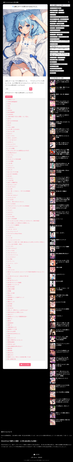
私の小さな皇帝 (12, 331)
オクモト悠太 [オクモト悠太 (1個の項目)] (54, 43)
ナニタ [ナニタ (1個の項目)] (62, 51)
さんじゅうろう (12, 144)
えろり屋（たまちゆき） (14, 129)
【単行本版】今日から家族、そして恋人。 (18, 116)
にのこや (10, 169)
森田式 (9, 320)
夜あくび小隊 (11, 293)
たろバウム (10, 155)
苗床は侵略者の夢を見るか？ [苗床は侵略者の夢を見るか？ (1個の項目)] (57, 70)
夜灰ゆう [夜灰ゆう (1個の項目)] (61, 59)
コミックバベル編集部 (13, 225)
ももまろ (10, 193)
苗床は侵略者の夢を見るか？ (15, 346)
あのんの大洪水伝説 (13, 120)
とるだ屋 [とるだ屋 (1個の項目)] (59, 34)
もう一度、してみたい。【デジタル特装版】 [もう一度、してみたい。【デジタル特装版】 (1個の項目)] (59, 41)
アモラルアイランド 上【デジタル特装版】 (19, 206)
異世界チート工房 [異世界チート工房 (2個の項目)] (55, 19)
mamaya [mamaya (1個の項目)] (53, 23)
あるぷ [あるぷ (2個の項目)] (61, 10)
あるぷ (9, 125)
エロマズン (10, 212)
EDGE (9, 103)
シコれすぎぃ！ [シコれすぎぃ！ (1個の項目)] (54, 51)
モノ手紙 (10, 259)
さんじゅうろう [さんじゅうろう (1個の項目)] (60, 28)
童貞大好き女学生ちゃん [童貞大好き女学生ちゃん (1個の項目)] (56, 68)
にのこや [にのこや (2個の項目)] (61, 12)
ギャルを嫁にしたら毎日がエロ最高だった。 (19, 223)
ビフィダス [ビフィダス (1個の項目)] (54, 57)
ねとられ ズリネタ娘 (13, 172)
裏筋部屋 (10, 350)
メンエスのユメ (12, 257)
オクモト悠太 (11, 216)
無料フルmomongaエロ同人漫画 (13, 2)
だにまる (10, 157)
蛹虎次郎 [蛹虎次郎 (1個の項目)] (53, 72)
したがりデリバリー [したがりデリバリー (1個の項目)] (55, 30)
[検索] (30, 88)
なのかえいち (11, 167)
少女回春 (10, 303)
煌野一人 (10, 325)
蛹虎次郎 (10, 348)
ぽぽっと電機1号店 (12, 182)
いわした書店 (11, 127)
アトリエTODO (11, 203)
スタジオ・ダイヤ (12, 229)
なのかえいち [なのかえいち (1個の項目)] (54, 36)
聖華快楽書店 (11, 342)
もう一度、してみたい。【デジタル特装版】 (19, 191)
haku (9, 106)
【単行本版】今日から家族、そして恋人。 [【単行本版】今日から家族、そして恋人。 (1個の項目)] (60, 25)
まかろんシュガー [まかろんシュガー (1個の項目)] (55, 39)
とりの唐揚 (10, 161)
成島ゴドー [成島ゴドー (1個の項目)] (54, 61)
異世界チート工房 (12, 329)
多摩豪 (9, 291)
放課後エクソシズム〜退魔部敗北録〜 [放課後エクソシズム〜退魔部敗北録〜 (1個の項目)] (59, 64)
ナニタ (9, 235)
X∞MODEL (10, 114)
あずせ (9, 118)
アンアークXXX (12, 208)
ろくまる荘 (10, 199)
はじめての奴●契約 (12, 174)
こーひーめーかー (12, 140)
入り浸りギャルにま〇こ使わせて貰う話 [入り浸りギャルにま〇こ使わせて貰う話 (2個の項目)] (59, 16)
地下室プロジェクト (13, 280)
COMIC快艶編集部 (12, 101)
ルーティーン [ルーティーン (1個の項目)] (61, 57)
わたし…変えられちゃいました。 (16, 201)
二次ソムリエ (11, 269)
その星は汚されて (12, 152)
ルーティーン (11, 261)
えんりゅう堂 (11, 131)
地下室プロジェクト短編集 (14, 282)
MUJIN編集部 (11, 112)
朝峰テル (10, 318)
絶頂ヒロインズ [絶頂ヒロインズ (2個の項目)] (64, 19)
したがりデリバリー (13, 146)
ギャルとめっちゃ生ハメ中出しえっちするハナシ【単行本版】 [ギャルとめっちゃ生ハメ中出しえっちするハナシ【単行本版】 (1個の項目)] (59, 46)
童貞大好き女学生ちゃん (14, 333)
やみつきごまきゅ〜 (13, 195)
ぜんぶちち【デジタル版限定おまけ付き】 (18, 150)
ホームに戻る (25, 364)
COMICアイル (11, 99)
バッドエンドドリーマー (14, 240)
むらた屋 (10, 189)
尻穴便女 (10, 306)
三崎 (9, 265)
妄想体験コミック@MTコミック (16, 297)
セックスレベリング (13, 231)
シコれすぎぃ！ (12, 227)
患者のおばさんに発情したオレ (16, 312)
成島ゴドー (10, 314)
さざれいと (10, 142)
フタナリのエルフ (12, 248)
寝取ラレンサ (11, 301)
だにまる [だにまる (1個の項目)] (53, 34)
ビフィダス (10, 246)
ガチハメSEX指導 (12, 218)
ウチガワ (10, 210)
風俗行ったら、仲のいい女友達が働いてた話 (19, 357)
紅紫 (9, 335)
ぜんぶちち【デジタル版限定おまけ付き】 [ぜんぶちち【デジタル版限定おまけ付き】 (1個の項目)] (60, 32)
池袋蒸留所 (10, 323)
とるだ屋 (10, 163)
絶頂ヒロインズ (12, 337)
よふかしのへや (12, 197)
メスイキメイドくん (13, 254)
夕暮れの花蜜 (11, 289)
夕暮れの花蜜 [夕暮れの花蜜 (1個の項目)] (54, 59)
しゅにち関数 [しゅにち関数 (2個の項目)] (54, 12)
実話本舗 (10, 299)
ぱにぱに (10, 176)
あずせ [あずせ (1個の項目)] (53, 28)
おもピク (10, 133)
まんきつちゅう (12, 186)
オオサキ (10, 214)
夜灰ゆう (10, 295)
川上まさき (10, 308)
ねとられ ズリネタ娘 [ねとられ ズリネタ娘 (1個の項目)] (64, 36)
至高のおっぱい (12, 344)
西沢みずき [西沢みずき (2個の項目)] (54, 21)
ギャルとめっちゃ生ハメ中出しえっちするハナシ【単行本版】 (24, 220)
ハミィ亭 (10, 238)
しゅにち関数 (11, 148)
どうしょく (10, 165)
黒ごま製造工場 (12, 359)
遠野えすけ (10, 355)
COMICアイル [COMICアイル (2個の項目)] (54, 10)
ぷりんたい (10, 178)
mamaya (10, 110)
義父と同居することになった (15, 340)
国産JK (9, 278)
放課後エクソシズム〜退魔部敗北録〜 (17, 316)
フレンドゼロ (11, 250)
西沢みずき (10, 352)
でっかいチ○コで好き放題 (14, 159)
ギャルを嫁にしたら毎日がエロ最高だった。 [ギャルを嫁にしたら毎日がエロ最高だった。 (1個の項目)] (59, 49)
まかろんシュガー (12, 184)
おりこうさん (11, 135)
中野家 (9, 267)
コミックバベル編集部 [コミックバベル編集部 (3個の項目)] (56, 8)
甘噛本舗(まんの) (12, 327)
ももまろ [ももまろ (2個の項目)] (53, 14)
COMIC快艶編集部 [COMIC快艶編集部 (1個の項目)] (62, 21)
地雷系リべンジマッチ (13, 284)
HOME (36, 455)
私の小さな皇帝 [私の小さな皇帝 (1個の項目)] (54, 66)
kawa (9, 108)
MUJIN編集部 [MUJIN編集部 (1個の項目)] (60, 23)
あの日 (9, 123)
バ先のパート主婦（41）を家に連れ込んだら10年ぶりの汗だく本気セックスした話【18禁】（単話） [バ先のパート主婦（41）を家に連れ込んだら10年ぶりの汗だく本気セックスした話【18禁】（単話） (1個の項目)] (59, 54)
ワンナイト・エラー (13, 263)
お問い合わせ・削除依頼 (36, 457)
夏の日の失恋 (11, 286)
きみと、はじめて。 (13, 137)
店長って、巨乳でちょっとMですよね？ (18, 310)
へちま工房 (10, 180)
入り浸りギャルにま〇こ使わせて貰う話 (18, 276)
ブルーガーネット (12, 252)
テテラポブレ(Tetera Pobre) (15, 233)
